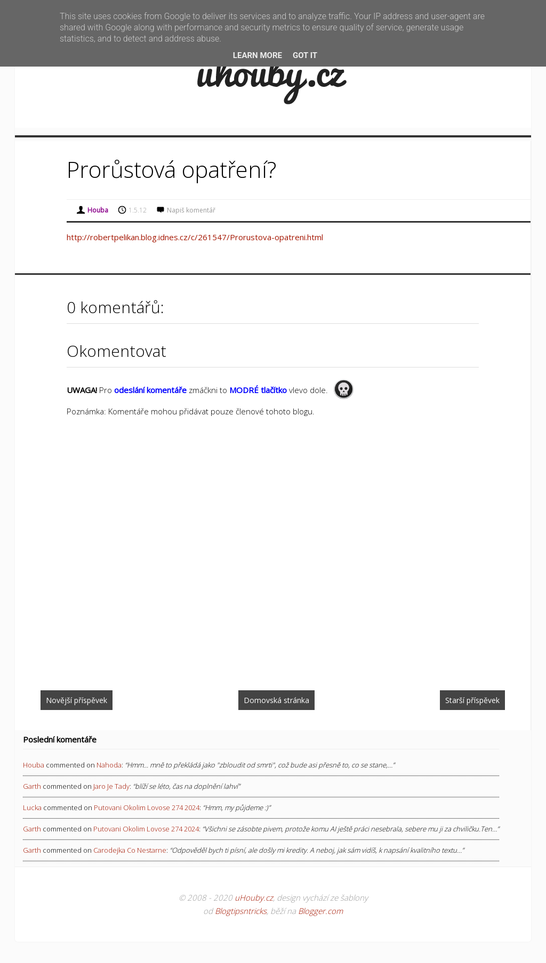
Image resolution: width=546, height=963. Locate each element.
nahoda (109, 765)
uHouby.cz (254, 897)
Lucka (32, 807)
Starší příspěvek (472, 700)
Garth (32, 786)
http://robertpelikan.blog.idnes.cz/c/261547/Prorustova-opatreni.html (195, 237)
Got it (305, 55)
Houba (33, 765)
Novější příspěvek (76, 700)
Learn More (257, 55)
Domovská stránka (276, 700)
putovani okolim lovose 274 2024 (146, 807)
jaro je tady (111, 786)
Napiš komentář (191, 210)
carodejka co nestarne (129, 850)
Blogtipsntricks (241, 910)
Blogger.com (320, 910)
